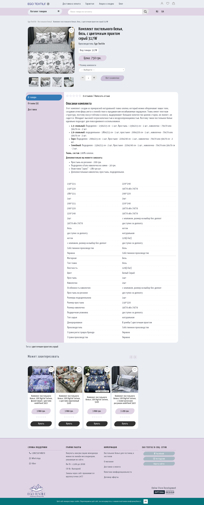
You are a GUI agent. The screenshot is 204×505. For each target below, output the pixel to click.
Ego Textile (32, 22)
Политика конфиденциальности (118, 472)
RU (157, 12)
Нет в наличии (112, 78)
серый (55, 347)
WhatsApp (35, 459)
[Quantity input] (88, 77)
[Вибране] (168, 4)
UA (162, 12)
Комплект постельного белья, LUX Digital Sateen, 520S (97, 399)
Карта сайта (159, 464)
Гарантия (89, 4)
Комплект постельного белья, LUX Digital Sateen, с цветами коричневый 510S (69, 399)
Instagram (159, 459)
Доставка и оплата (72, 4)
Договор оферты (111, 477)
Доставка (32, 110)
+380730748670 (37, 453)
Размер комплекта (88, 65)
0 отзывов (88, 96)
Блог (121, 4)
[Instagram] (48, 4)
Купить (41, 424)
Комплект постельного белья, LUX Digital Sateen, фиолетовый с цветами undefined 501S (41, 399)
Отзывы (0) (33, 103)
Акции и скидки (106, 4)
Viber (32, 463)
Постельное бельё (45, 22)
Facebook (159, 454)
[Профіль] (162, 4)
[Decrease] (83, 77)
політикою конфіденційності (130, 501)
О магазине (109, 462)
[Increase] (94, 77)
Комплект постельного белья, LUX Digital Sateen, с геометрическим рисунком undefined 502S (124, 399)
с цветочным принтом (41, 347)
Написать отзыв (102, 96)
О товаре (32, 97)
